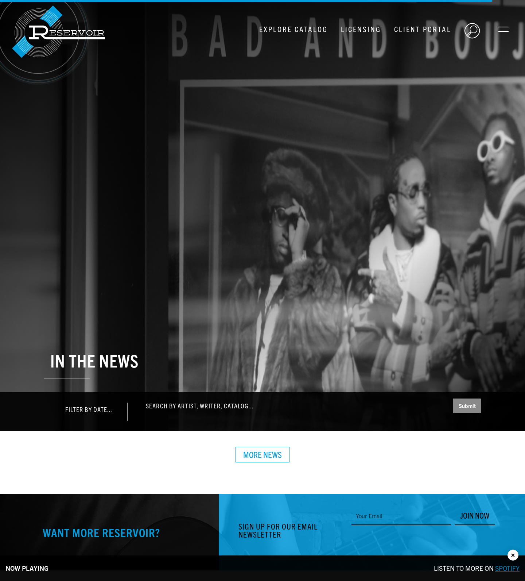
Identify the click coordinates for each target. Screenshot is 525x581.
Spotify (507, 568)
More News (262, 454)
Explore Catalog (293, 29)
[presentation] (406, 541)
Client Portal (422, 29)
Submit (467, 405)
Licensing (361, 29)
